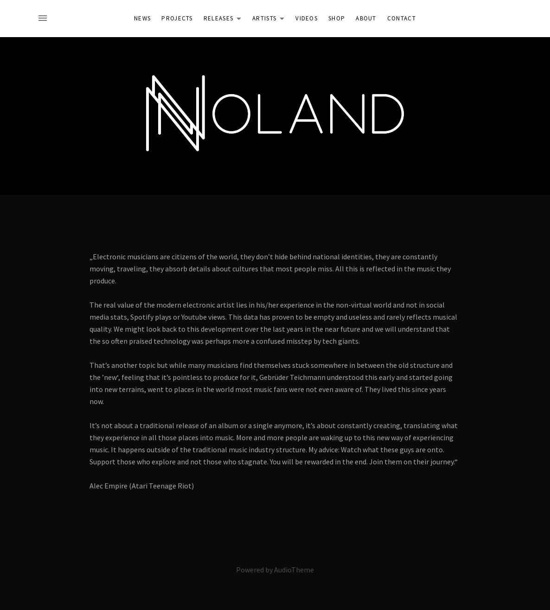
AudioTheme (294, 569)
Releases (225, 20)
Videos (306, 18)
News (142, 18)
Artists (270, 20)
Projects (176, 18)
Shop (336, 18)
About (366, 18)
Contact (401, 18)
